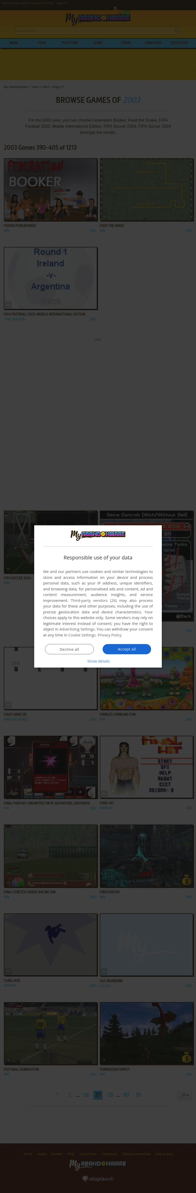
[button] (98, 661)
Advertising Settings (77, 629)
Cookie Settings (82, 634)
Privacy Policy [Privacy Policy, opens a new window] (110, 634)
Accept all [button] (127, 649)
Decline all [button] (69, 649)
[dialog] (98, 596)
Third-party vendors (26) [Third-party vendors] (94, 600)
